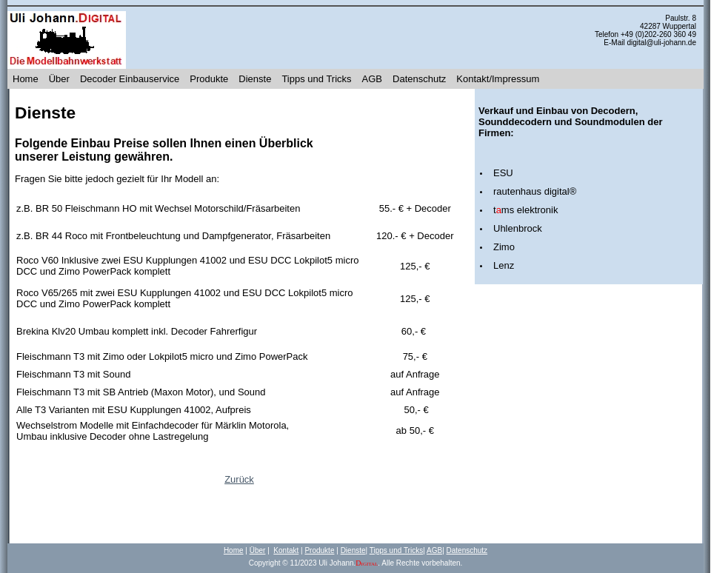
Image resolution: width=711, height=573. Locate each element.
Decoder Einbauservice (129, 78)
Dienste (254, 78)
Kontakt (285, 550)
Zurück (239, 479)
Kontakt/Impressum (497, 78)
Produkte (209, 78)
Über (59, 78)
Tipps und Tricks (316, 78)
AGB (372, 78)
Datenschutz (419, 78)
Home (26, 78)
